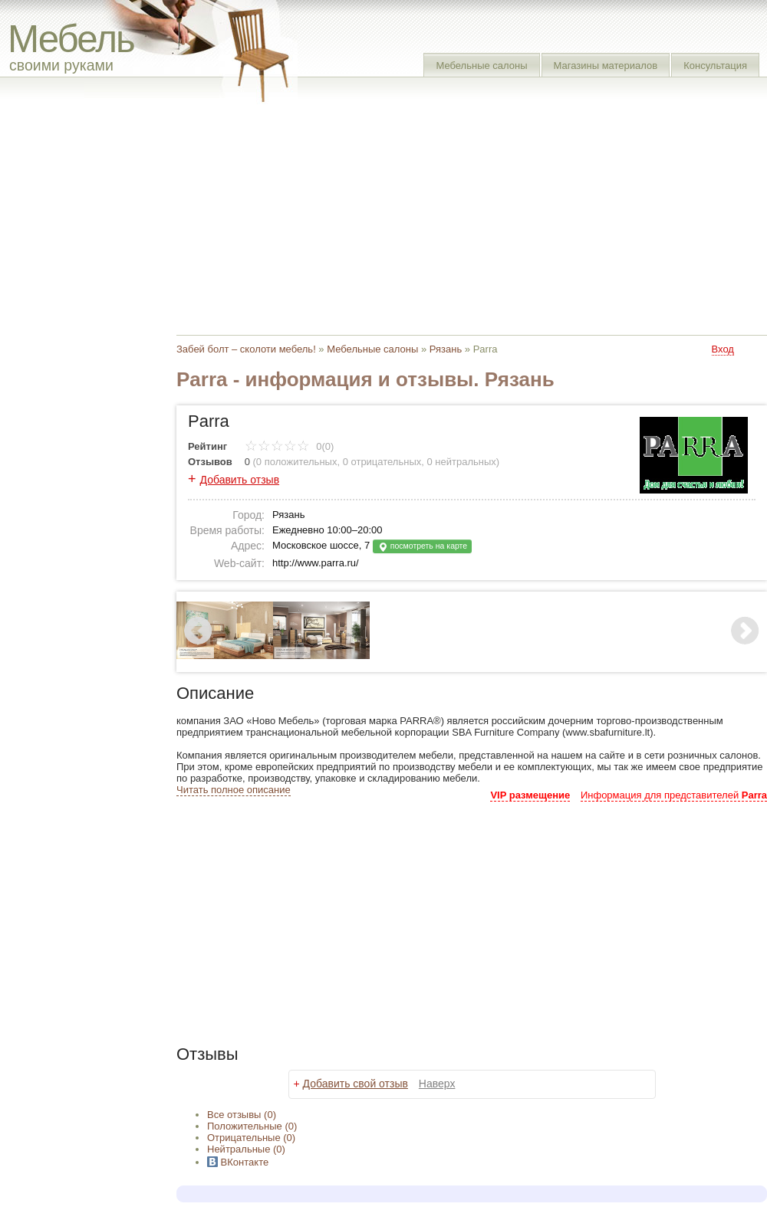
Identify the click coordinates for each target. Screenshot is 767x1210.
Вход (723, 349)
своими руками (61, 65)
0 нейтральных (461, 461)
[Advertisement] (382, 214)
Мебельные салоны (481, 65)
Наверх (437, 1083)
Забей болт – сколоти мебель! (246, 349)
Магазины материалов (606, 65)
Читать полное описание (233, 789)
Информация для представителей (674, 795)
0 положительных (296, 461)
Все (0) (241, 1114)
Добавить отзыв (240, 480)
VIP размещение (530, 795)
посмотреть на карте (422, 547)
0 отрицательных (382, 461)
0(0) (289, 446)
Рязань (446, 349)
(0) (252, 1126)
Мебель (71, 39)
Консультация (715, 65)
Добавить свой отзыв (355, 1083)
